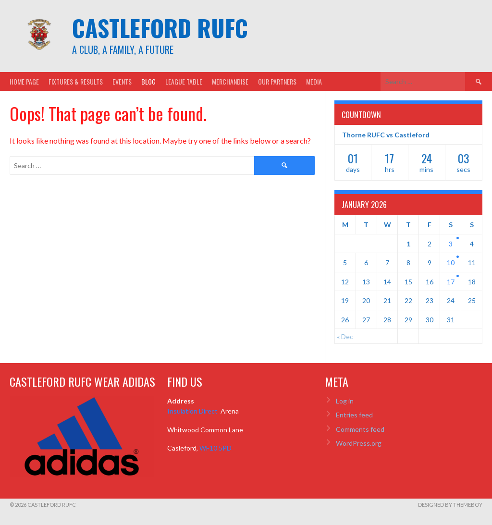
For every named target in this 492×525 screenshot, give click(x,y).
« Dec (345, 336)
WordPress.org (358, 443)
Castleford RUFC (160, 28)
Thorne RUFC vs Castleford (386, 135)
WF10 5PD (215, 448)
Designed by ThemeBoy (450, 504)
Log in (345, 401)
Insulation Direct (193, 411)
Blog (148, 81)
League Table (183, 81)
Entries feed (354, 415)
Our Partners (277, 81)
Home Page (24, 81)
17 (451, 282)
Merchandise (230, 81)
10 (451, 262)
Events (122, 81)
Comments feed (360, 429)
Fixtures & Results (76, 81)
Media (314, 81)
